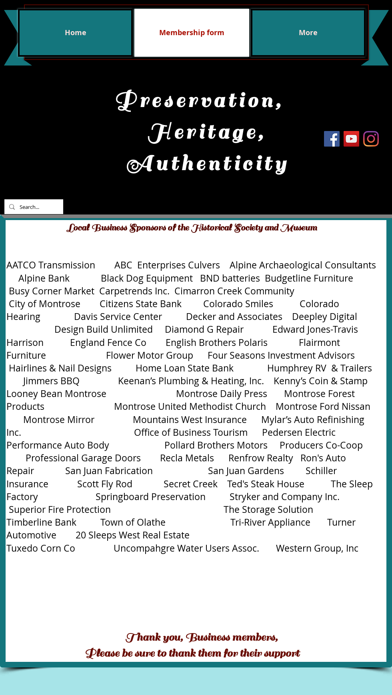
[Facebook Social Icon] (332, 139)
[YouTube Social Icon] (351, 139)
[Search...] (33, 206)
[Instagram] (371, 139)
